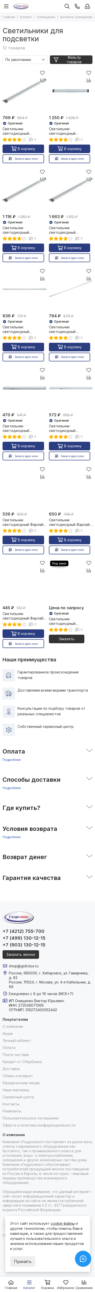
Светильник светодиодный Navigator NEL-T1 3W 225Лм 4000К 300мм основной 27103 (67, 131)
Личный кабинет (17, 1040)
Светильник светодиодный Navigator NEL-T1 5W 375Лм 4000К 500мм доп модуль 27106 (21, 230)
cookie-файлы (63, 1223)
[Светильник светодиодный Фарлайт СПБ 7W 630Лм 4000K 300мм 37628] (24, 581)
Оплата (9, 1047)
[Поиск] (67, 6)
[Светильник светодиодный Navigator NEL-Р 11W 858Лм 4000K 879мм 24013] (24, 289)
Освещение (46, 17)
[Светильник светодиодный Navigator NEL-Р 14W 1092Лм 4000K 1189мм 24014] (71, 289)
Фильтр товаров (68, 59)
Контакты (11, 1104)
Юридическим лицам (21, 1083)
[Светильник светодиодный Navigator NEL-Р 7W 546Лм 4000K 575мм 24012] (71, 388)
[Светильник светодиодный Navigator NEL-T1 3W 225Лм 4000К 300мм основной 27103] (71, 91)
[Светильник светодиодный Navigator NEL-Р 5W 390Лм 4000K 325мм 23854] (24, 388)
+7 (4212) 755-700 (23, 931)
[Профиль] (87, 6)
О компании (13, 1026)
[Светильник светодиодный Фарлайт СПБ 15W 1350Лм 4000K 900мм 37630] (71, 487)
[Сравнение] (42, 80)
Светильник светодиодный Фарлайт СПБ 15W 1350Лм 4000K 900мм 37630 (70, 522)
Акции (8, 1033)
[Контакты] (77, 6)
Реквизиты (12, 1111)
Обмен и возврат (18, 1076)
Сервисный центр (18, 1097)
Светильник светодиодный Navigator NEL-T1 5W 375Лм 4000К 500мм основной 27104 (67, 230)
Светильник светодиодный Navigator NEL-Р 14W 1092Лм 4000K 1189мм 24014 (68, 329)
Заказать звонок (20, 954)
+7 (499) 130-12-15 (24, 938)
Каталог (26, 17)
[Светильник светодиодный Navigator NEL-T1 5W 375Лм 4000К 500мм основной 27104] (71, 190)
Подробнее (12, 760)
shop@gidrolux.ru (24, 966)
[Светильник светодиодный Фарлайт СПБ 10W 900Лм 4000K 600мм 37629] (24, 487)
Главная (9, 17)
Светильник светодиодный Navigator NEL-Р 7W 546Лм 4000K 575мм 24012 (67, 428)
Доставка (11, 1069)
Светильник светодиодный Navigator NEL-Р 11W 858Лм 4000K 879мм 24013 (21, 329)
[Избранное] (42, 73)
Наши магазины (16, 1090)
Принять (22, 1261)
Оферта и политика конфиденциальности (39, 1125)
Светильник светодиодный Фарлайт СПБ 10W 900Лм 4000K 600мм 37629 (24, 522)
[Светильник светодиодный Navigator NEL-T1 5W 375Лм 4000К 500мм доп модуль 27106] (24, 190)
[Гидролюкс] (20, 6)
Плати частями (16, 1054)
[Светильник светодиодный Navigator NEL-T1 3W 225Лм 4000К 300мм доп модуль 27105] (24, 91)
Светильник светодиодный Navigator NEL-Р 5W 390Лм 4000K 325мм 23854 (21, 428)
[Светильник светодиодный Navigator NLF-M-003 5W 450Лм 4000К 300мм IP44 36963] (71, 581)
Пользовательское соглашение (31, 1118)
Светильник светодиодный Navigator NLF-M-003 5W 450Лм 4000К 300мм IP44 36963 (70, 621)
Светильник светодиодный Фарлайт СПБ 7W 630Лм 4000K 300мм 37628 (24, 616)
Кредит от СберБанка (22, 1062)
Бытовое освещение (76, 17)
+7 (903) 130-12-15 (24, 944)
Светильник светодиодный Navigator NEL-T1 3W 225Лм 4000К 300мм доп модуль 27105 (21, 131)
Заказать (66, 639)
